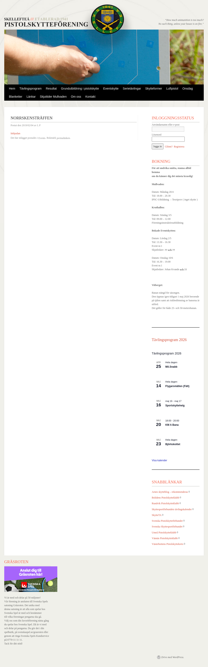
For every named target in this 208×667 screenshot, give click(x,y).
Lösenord (156, 134)
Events (41, 138)
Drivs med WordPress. (172, 657)
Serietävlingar (132, 88)
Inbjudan (15, 133)
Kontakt (90, 96)
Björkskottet (172, 444)
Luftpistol (172, 88)
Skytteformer (153, 88)
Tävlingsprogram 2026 (169, 340)
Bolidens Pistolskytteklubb (165, 497)
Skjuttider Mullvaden (53, 96)
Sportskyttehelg (175, 405)
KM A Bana (171, 424)
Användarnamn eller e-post (166, 124)
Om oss (76, 96)
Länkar (31, 96)
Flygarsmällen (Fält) (177, 386)
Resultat (51, 88)
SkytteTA (157, 515)
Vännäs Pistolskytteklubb (165, 538)
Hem (12, 88)
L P (39, 125)
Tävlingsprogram (31, 88)
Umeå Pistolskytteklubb (164, 532)
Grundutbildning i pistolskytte (80, 88)
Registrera (179, 146)
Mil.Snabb (171, 366)
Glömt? (169, 146)
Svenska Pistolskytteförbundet (167, 520)
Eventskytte (110, 88)
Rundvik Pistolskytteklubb (165, 503)
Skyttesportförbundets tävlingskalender (172, 509)
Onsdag (188, 88)
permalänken (63, 138)
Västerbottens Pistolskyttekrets (167, 544)
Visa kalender (159, 460)
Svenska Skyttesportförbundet (167, 526)
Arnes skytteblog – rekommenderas (170, 491)
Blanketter (15, 96)
